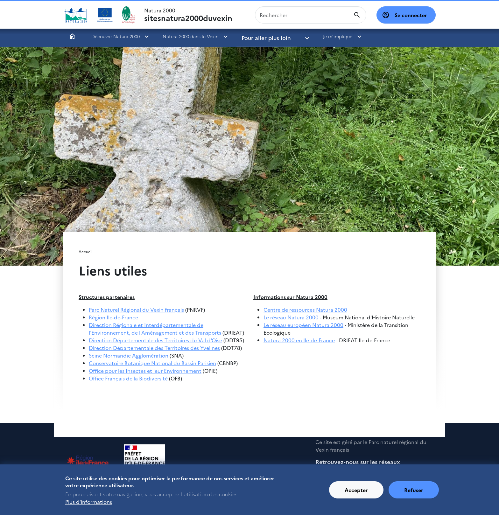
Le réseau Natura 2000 (291, 317)
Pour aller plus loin (262, 36)
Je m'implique (319, 36)
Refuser (413, 493)
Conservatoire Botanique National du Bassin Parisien (152, 362)
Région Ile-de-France (114, 317)
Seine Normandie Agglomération (128, 355)
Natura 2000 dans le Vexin (191, 36)
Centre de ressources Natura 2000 (305, 309)
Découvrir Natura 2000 (115, 36)
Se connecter (411, 14)
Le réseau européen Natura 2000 (303, 324)
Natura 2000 (188, 15)
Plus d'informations (88, 505)
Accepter (356, 493)
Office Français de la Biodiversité (128, 378)
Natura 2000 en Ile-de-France (299, 340)
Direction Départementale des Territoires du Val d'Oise (155, 340)
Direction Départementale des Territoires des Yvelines (154, 347)
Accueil (72, 36)
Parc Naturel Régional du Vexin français (136, 309)
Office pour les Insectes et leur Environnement (145, 370)
